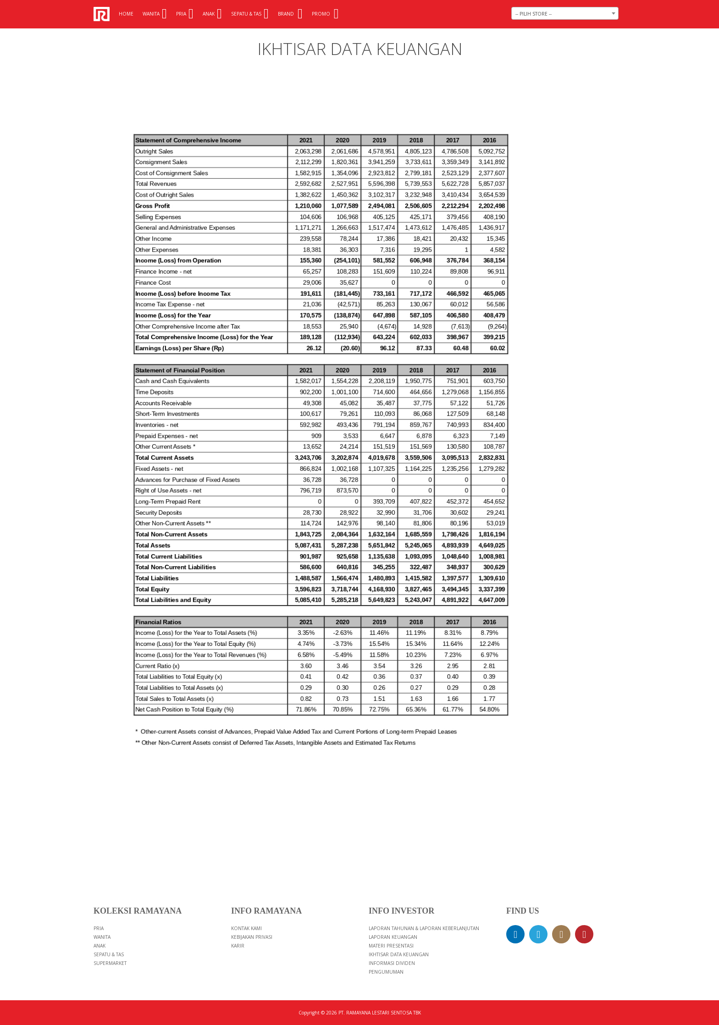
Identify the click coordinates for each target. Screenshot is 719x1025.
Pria (185, 14)
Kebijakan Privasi (251, 937)
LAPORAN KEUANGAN (393, 937)
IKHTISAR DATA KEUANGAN (399, 954)
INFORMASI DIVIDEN (392, 963)
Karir (237, 945)
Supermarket (110, 963)
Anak (212, 14)
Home (126, 14)
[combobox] (565, 13)
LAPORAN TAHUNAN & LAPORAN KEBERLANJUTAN (424, 928)
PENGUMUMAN (386, 972)
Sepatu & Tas (250, 14)
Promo (325, 14)
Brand (290, 14)
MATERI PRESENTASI (391, 945)
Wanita (155, 14)
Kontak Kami (246, 928)
